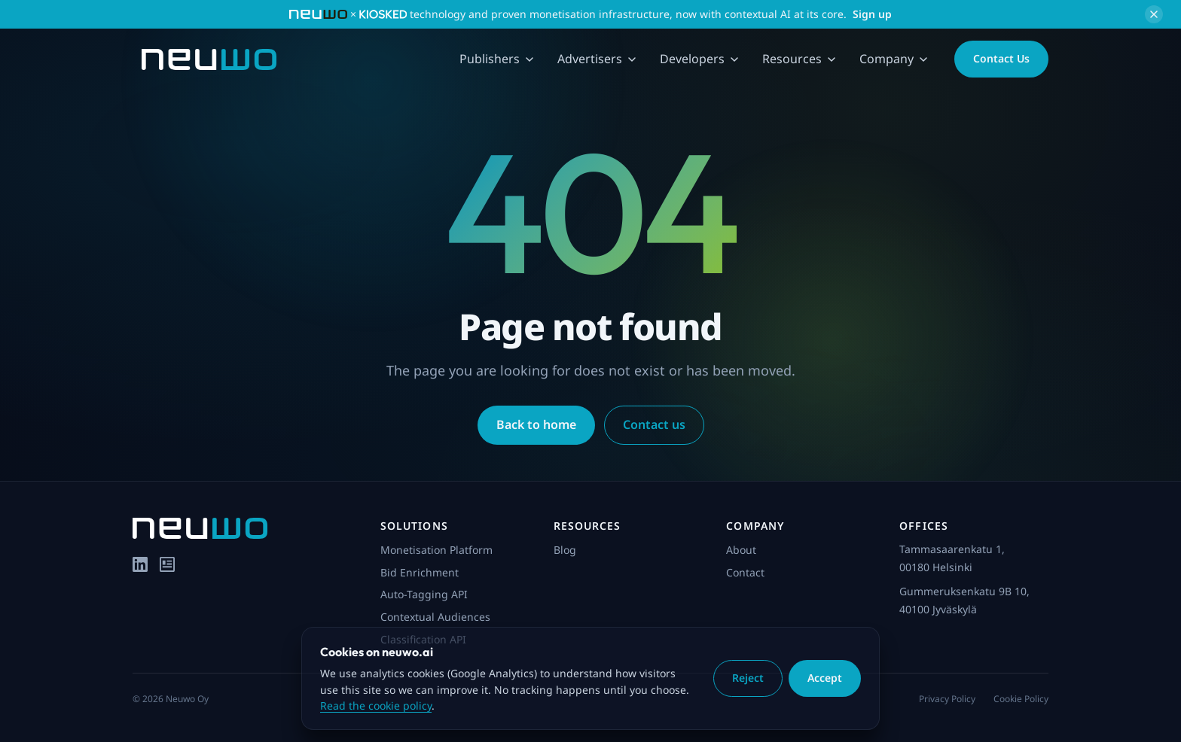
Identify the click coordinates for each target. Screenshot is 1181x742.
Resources (798, 58)
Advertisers (596, 58)
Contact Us (1001, 58)
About (741, 550)
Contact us (654, 424)
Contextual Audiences (435, 617)
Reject (748, 678)
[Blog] (167, 564)
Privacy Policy (947, 698)
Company (893, 58)
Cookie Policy (1020, 698)
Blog (565, 550)
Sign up (872, 14)
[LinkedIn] (140, 564)
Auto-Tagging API (424, 594)
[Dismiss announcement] (1154, 14)
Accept (824, 678)
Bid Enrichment (419, 572)
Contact (745, 572)
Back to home (536, 424)
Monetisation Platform (436, 550)
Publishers (496, 58)
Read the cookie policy (376, 705)
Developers (699, 58)
